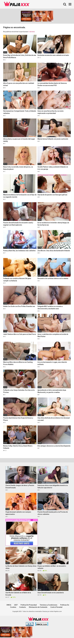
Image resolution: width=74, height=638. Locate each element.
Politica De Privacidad (29, 605)
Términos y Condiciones (48, 605)
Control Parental (56, 607)
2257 (16, 605)
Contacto (22, 607)
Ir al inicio (32, 31)
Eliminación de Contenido (38, 607)
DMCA (9, 605)
